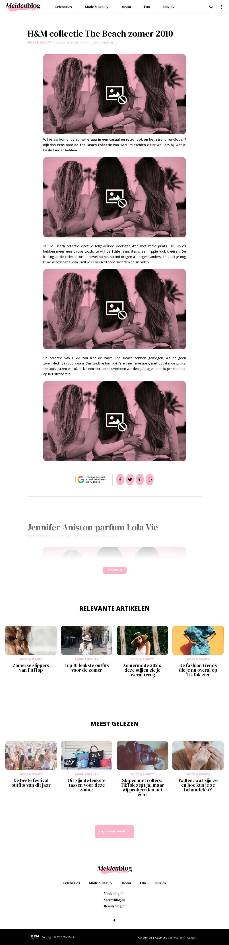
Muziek (168, 6)
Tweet (128, 479)
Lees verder (114, 572)
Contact (191, 937)
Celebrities (63, 6)
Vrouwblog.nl (114, 900)
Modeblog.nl (113, 893)
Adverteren (145, 937)
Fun (147, 6)
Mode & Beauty (96, 6)
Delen (115, 479)
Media (126, 6)
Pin (141, 479)
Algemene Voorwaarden (169, 937)
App (155, 479)
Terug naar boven (112, 835)
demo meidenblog (104, 42)
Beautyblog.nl (114, 906)
